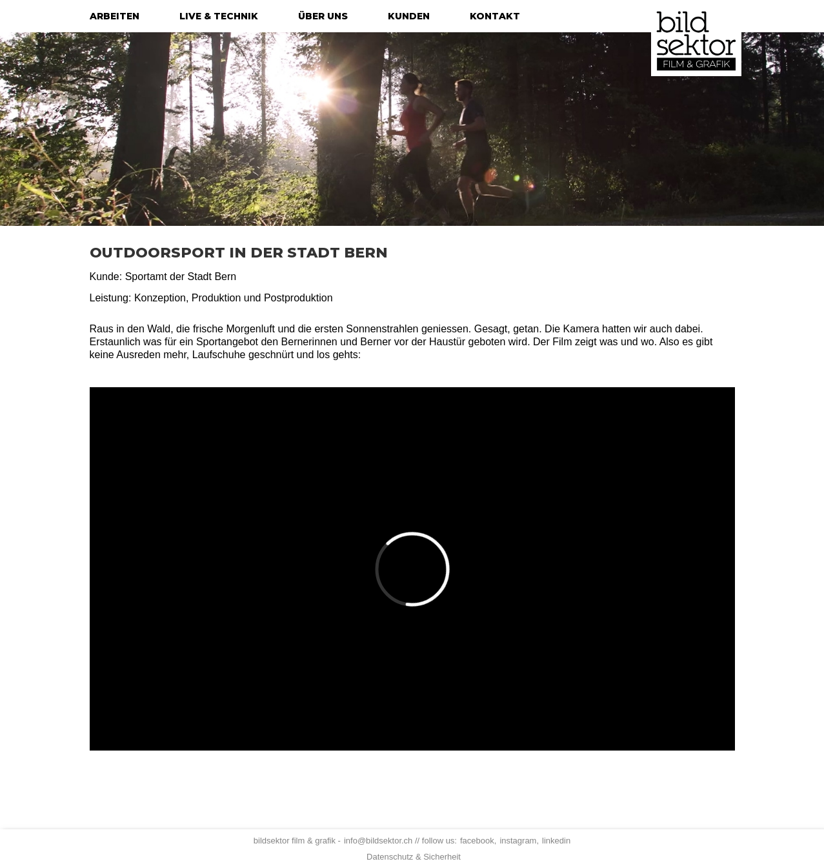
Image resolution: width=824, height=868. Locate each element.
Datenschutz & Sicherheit (414, 857)
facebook (477, 840)
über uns (323, 16)
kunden (409, 16)
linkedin (556, 840)
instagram (517, 840)
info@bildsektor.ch (378, 840)
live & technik (218, 16)
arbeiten (114, 16)
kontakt (495, 16)
